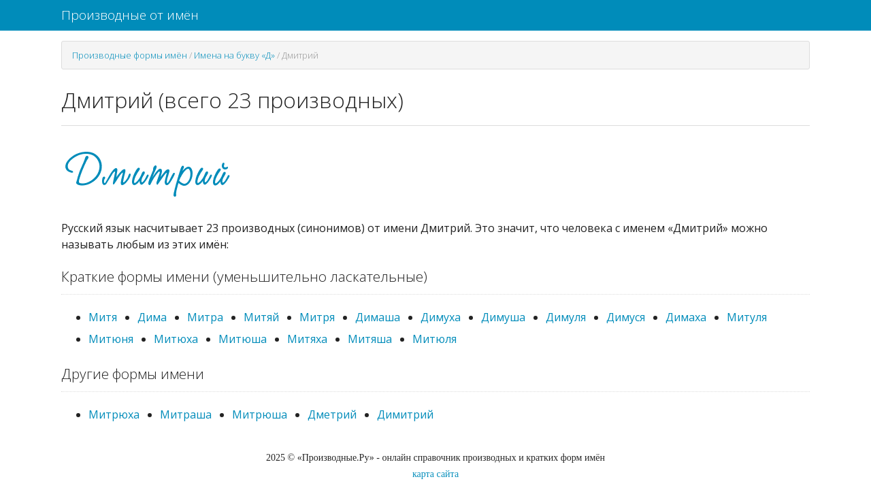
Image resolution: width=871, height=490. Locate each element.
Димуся (625, 317)
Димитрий (405, 414)
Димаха (685, 317)
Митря (317, 317)
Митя (102, 317)
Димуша (503, 317)
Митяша (370, 338)
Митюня (110, 338)
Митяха (307, 338)
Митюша (242, 338)
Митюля (434, 338)
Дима (152, 317)
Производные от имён (130, 15)
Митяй (261, 317)
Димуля (566, 317)
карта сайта (435, 474)
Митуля (747, 317)
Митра (205, 317)
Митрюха (113, 414)
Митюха (176, 338)
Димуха (441, 317)
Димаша (377, 317)
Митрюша (259, 414)
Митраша (186, 414)
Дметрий (332, 414)
